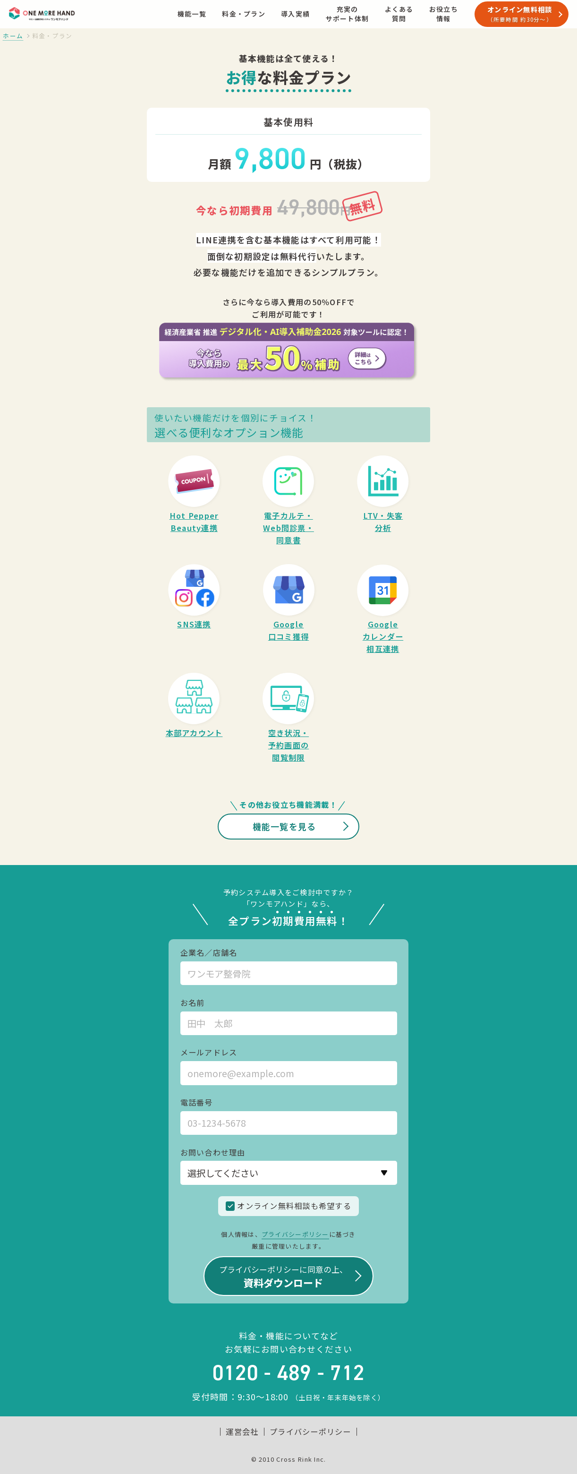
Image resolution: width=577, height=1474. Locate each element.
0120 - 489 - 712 (288, 1373)
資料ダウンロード (283, 1276)
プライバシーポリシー (295, 1234)
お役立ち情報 (443, 14)
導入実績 (295, 13)
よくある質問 (399, 14)
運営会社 (242, 1431)
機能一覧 (192, 13)
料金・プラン (243, 13)
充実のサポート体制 (347, 14)
